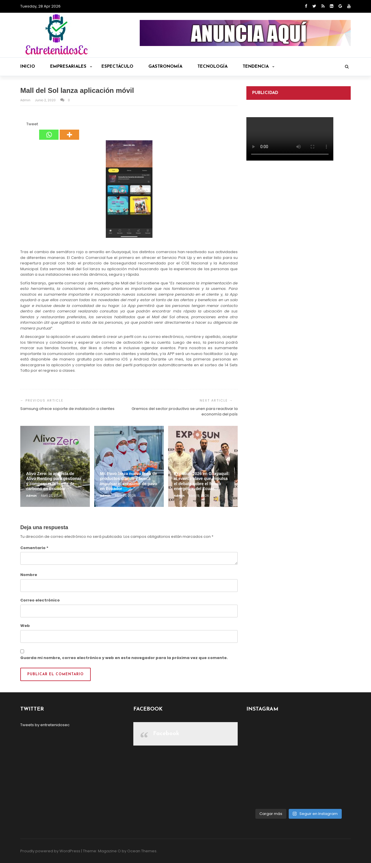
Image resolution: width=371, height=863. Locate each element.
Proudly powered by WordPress (50, 851)
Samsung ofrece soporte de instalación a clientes (67, 408)
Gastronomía (165, 67)
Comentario (34, 548)
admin (25, 100)
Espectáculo (117, 67)
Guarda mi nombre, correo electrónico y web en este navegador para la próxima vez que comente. (124, 657)
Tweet (32, 124)
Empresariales (71, 67)
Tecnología (212, 67)
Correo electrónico (40, 600)
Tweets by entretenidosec (45, 725)
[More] (69, 130)
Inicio (27, 67)
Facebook (166, 734)
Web (25, 625)
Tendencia (258, 67)
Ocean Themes (142, 851)
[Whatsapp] (49, 130)
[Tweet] (24, 125)
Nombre (28, 574)
